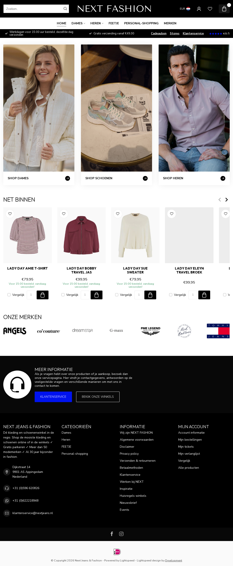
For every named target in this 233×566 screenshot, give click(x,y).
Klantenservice (193, 33)
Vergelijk (18, 294)
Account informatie (191, 433)
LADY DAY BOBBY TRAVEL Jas (81, 270)
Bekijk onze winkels (98, 397)
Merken (170, 23)
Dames (77, 23)
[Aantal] (31, 295)
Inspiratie (126, 489)
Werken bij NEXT (132, 482)
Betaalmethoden (131, 468)
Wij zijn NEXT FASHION (136, 433)
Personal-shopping (141, 23)
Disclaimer (127, 447)
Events (124, 510)
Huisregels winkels (133, 496)
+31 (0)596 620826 (26, 488)
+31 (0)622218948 (25, 501)
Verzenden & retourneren (138, 461)
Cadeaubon (159, 33)
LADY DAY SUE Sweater (135, 270)
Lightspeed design (149, 560)
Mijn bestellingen (190, 440)
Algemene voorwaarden (137, 440)
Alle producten (188, 468)
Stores (174, 33)
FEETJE (114, 23)
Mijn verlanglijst (189, 454)
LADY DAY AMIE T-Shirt (27, 268)
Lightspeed (127, 560)
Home (61, 23)
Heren (95, 23)
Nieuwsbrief (128, 503)
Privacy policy (129, 454)
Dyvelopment (173, 560)
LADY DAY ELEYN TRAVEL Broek (189, 270)
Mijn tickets (186, 447)
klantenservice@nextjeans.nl (33, 513)
